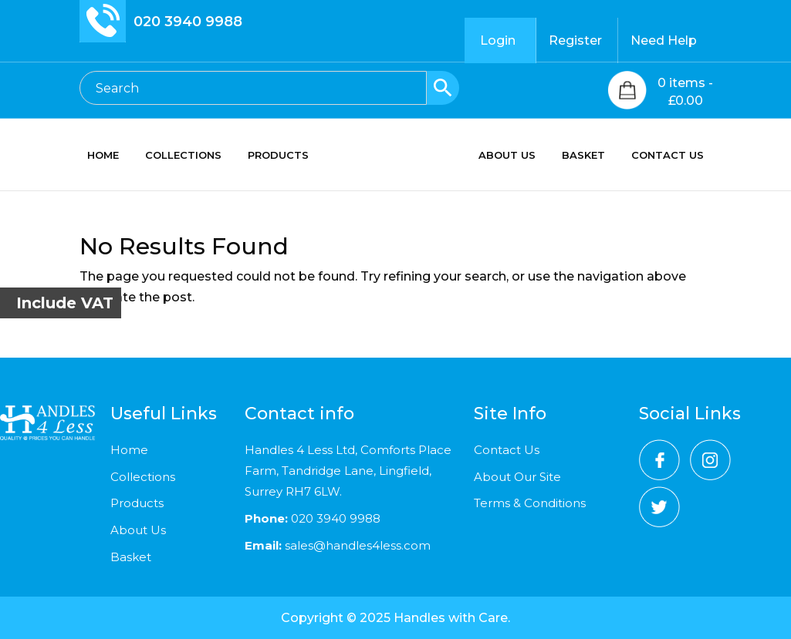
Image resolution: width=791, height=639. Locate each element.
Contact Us (506, 449)
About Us (138, 530)
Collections (142, 476)
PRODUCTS (278, 155)
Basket (130, 557)
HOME (103, 155)
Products (137, 503)
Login (498, 40)
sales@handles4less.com (356, 545)
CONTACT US (667, 155)
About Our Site (517, 476)
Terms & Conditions (530, 503)
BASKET (583, 155)
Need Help (663, 40)
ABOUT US (507, 155)
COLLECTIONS (183, 155)
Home (129, 449)
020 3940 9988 (188, 21)
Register (575, 40)
